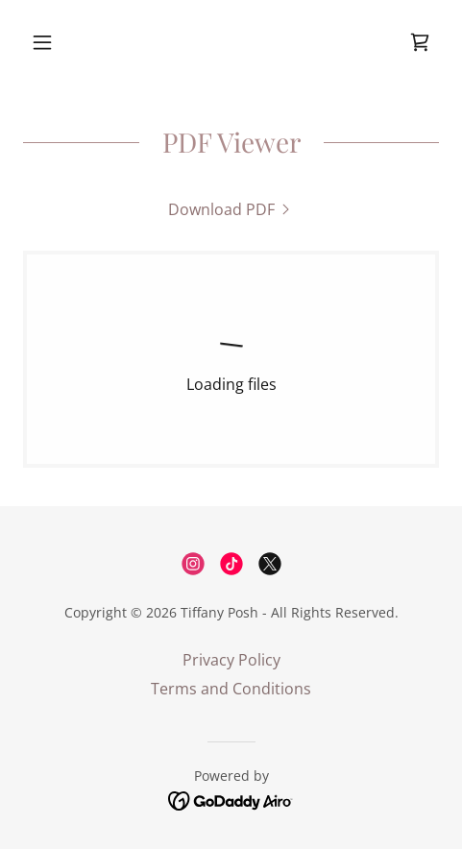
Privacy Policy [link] (231, 659)
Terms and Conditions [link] (231, 688)
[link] (420, 42)
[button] (54, 42)
